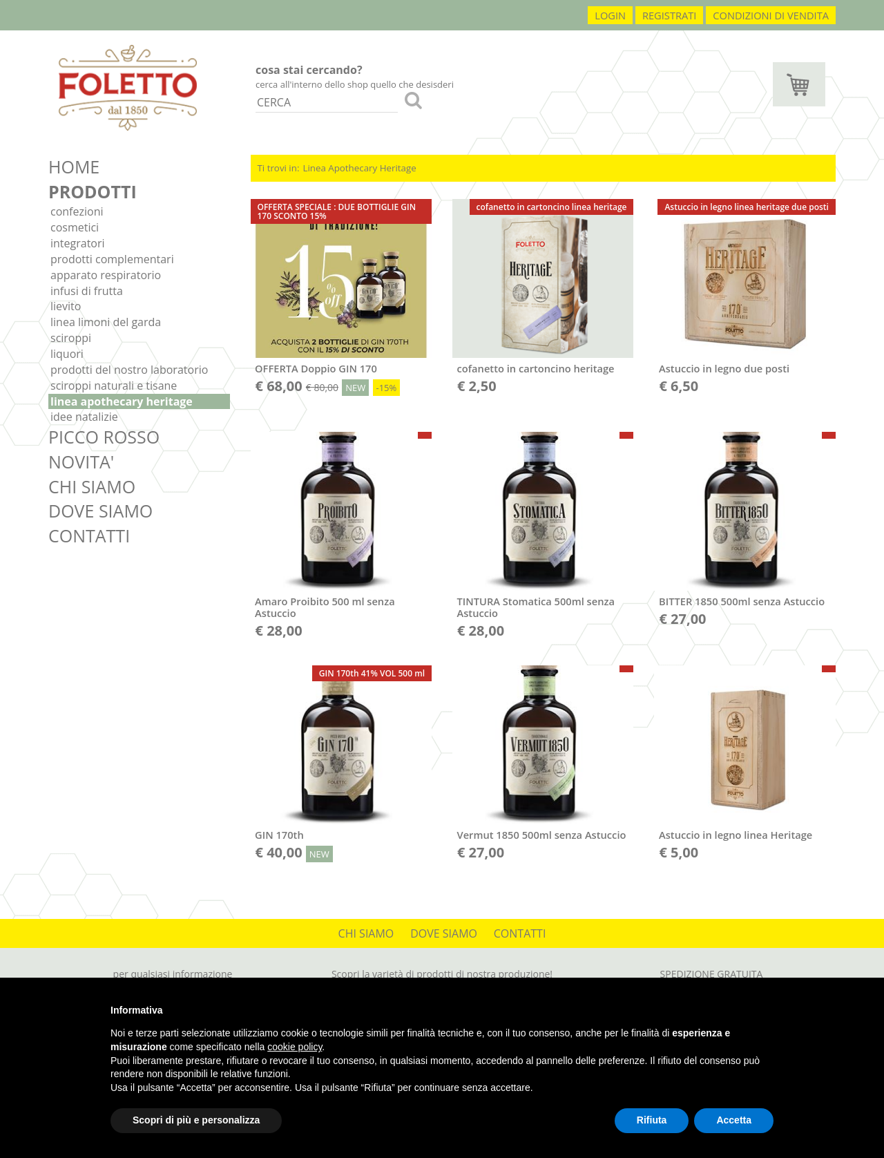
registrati (669, 15)
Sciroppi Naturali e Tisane (113, 385)
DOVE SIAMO (100, 510)
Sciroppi (70, 337)
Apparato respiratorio (105, 275)
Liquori (67, 353)
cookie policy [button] (294, 1046)
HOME (73, 166)
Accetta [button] (733, 1120)
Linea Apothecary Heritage (121, 401)
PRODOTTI (92, 191)
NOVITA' (81, 461)
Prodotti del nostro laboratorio (129, 369)
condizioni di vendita (771, 15)
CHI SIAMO (91, 486)
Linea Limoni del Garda (105, 322)
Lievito (65, 306)
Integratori (77, 243)
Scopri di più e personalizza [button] (196, 1120)
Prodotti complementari (112, 259)
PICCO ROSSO (104, 436)
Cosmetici (74, 227)
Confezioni (76, 211)
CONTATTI (89, 535)
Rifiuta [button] (652, 1120)
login (610, 15)
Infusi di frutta (86, 290)
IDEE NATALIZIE (84, 416)
